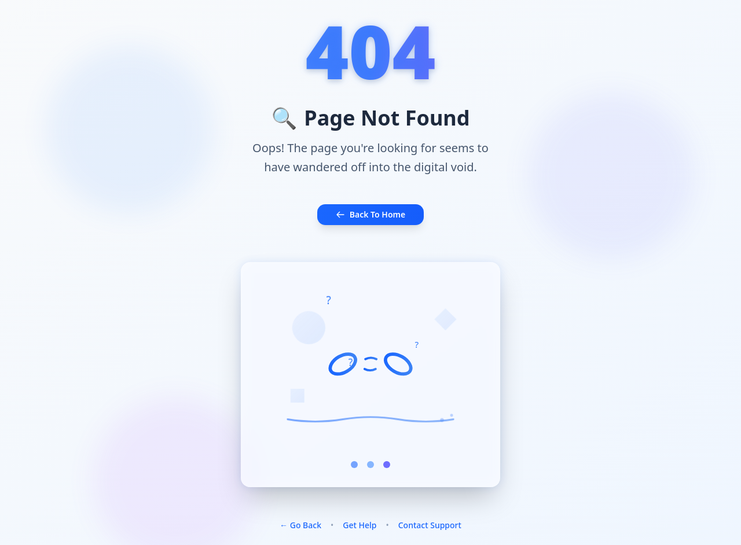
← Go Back (300, 525)
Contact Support (429, 525)
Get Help (359, 525)
